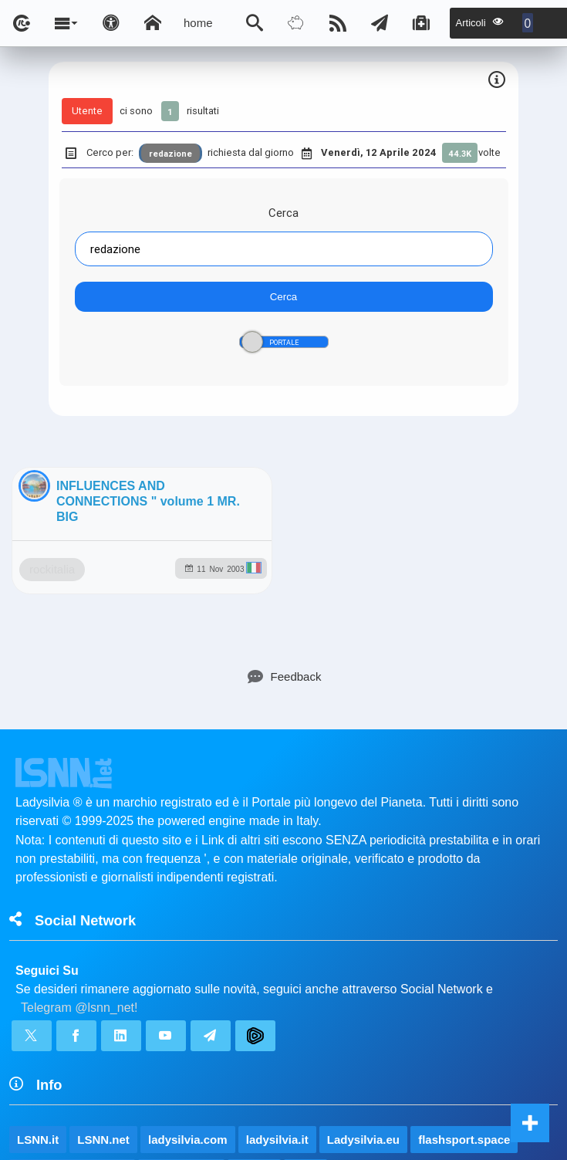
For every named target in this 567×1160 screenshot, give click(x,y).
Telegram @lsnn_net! (79, 860)
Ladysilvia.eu (363, 992)
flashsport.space (464, 992)
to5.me (253, 1026)
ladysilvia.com (188, 992)
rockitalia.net (182, 1026)
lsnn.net (68, 1102)
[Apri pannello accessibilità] (111, 23)
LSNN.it (38, 992)
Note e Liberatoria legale (461, 1102)
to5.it (305, 1026)
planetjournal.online (72, 1026)
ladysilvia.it (277, 992)
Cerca (283, 212)
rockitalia (128, 621)
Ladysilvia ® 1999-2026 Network (209, 1102)
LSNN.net (103, 992)
